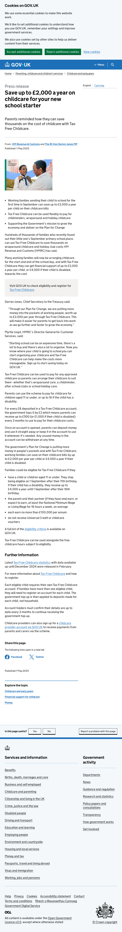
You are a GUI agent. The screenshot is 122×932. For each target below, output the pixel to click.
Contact (79, 896)
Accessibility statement (55, 896)
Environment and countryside (24, 842)
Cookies (32, 896)
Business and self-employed (23, 784)
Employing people (16, 834)
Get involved (91, 829)
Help (8, 896)
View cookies (91, 51)
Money (9, 702)
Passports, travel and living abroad (27, 863)
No (51, 731)
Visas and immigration (19, 870)
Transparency (92, 815)
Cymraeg (99, 85)
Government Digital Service (22, 906)
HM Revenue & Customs (26, 144)
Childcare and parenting (20, 791)
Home (8, 73)
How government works (98, 822)
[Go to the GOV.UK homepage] (17, 65)
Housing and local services (22, 849)
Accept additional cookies (23, 52)
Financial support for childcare (22, 696)
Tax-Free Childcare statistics (32, 562)
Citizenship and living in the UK (24, 799)
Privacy (19, 896)
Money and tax (14, 856)
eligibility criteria (35, 529)
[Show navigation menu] (99, 65)
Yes (37, 731)
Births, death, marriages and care (26, 777)
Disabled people (15, 813)
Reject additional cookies (63, 52)
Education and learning (20, 827)
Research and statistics (98, 796)
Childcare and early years (80, 73)
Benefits (10, 770)
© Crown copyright (104, 922)
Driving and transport (18, 820)
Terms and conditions (18, 901)
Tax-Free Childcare (22, 290)
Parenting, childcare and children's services (39, 73)
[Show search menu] (112, 65)
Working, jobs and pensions (22, 878)
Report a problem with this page (98, 731)
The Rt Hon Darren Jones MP (61, 144)
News (87, 782)
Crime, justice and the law (21, 806)
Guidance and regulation (99, 789)
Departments (91, 775)
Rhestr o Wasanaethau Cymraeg (56, 901)
